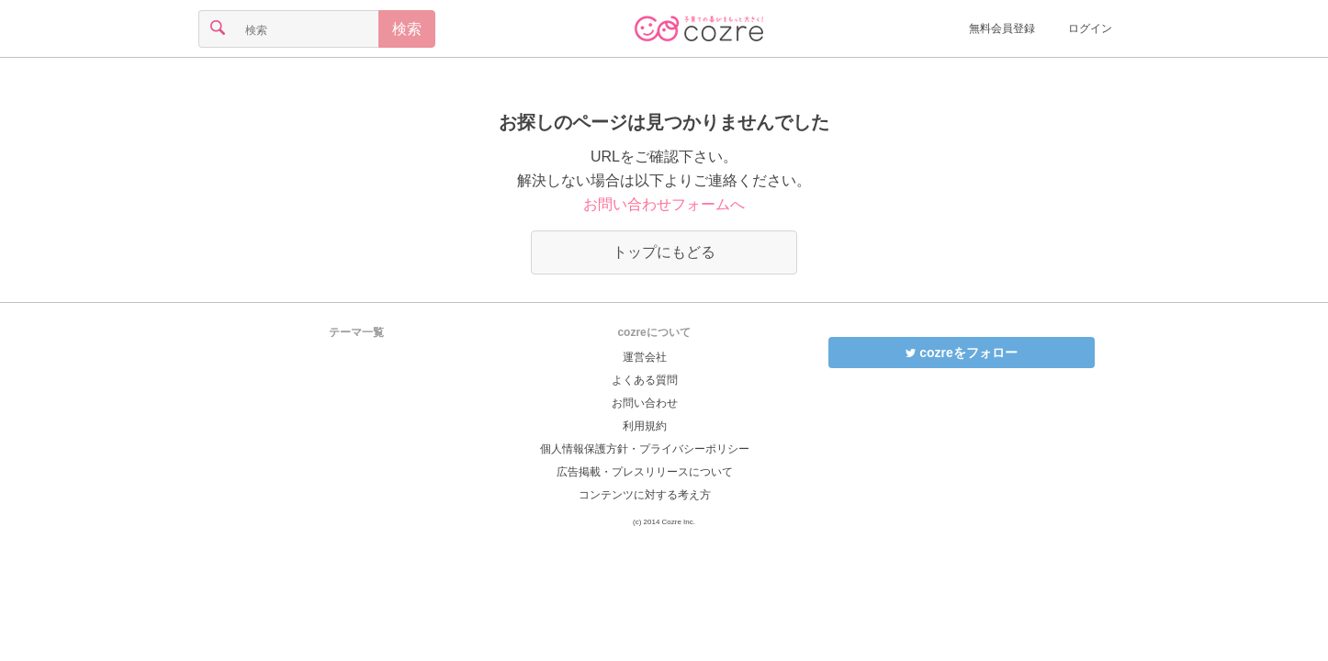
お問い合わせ (645, 403)
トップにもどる (664, 252)
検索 (407, 29)
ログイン (1090, 28)
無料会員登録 (1002, 28)
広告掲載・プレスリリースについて (645, 471)
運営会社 (645, 357)
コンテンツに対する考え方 (645, 494)
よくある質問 (645, 380)
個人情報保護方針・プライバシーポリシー (644, 449)
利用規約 (645, 426)
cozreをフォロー (961, 352)
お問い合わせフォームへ (664, 204)
